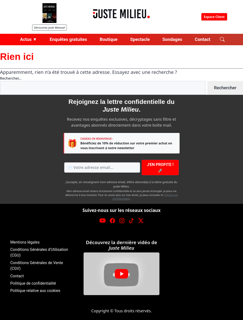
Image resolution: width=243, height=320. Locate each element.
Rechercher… (11, 78)
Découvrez (49, 27)
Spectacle (140, 39)
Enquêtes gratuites (68, 39)
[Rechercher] (222, 39)
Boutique (108, 39)
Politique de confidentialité (33, 283)
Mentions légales (25, 242)
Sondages (172, 39)
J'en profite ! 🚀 (160, 167)
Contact (202, 39)
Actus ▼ (28, 39)
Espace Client (214, 17)
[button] (121, 273)
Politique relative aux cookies (35, 290)
